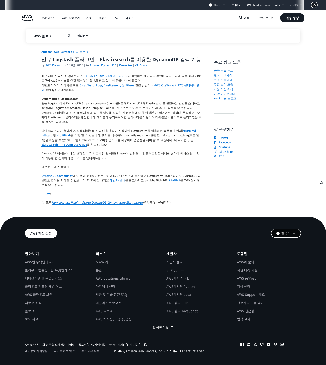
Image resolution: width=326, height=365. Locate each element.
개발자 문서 (117, 180)
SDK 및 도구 (175, 269)
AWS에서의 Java (178, 294)
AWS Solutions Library (113, 278)
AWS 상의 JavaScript (182, 310)
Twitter (221, 137)
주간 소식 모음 (223, 84)
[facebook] (242, 345)
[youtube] (268, 345)
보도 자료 (31, 318)
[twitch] (262, 345)
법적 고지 (243, 318)
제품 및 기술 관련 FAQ (111, 294)
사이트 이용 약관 (64, 351)
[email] (282, 345)
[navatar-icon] (314, 5)
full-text (46, 135)
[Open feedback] (321, 182)
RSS (219, 156)
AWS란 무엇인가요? (39, 261)
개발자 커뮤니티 (224, 93)
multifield (63, 135)
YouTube (222, 147)
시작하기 (102, 261)
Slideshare (223, 151)
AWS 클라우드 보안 (38, 294)
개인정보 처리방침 (36, 351)
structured (189, 130)
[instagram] (255, 345)
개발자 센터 (174, 261)
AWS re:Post (246, 278)
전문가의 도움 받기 (250, 302)
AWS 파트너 (104, 310)
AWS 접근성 (245, 310)
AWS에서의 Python (180, 286)
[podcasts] (275, 345)
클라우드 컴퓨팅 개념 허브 (43, 286)
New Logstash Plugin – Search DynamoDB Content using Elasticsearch (97, 202)
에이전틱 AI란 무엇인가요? (44, 278)
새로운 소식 (33, 302)
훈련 (99, 269)
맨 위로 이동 (163, 327)
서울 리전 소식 (223, 89)
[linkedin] (248, 345)
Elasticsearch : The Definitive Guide (64, 144)
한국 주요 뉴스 (223, 70)
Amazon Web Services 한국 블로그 (64, 52)
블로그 (29, 310)
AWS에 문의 (245, 261)
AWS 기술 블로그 (225, 98)
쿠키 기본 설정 (90, 351)
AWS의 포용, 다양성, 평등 (114, 318)
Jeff (47, 193)
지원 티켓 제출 (247, 269)
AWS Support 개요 (251, 294)
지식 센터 (243, 286)
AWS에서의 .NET (178, 278)
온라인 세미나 (223, 80)
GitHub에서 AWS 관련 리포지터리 (105, 76)
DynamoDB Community (57, 175)
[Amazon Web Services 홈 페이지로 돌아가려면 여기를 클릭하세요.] (27, 20)
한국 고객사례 (223, 75)
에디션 (81, 36)
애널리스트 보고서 (108, 302)
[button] (318, 5)
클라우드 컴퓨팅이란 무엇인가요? (48, 269)
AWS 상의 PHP (177, 302)
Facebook (222, 142)
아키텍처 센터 (105, 286)
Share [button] (141, 65)
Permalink (125, 65)
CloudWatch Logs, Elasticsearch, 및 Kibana (107, 85)
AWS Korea (52, 65)
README (174, 180)
